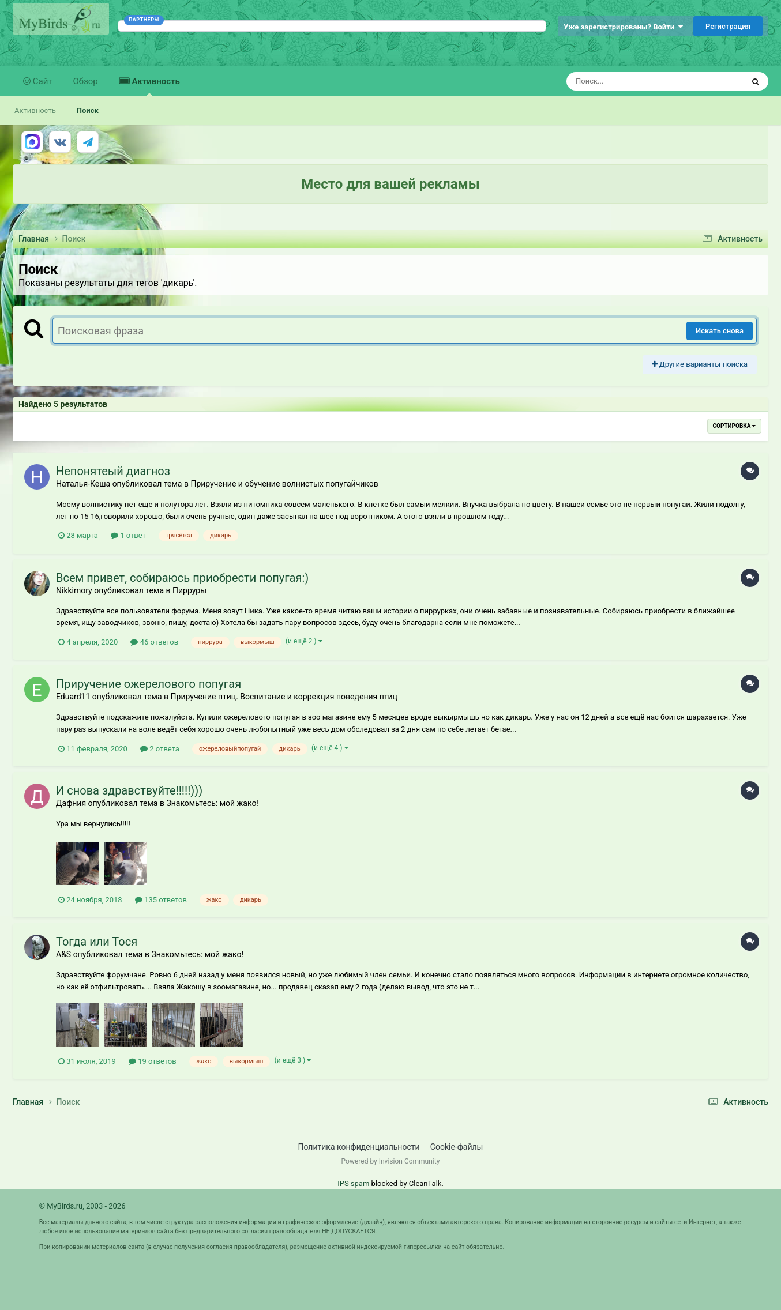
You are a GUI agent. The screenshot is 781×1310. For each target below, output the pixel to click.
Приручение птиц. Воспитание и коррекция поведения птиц (284, 696)
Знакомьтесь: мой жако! (212, 803)
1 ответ (128, 535)
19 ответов (153, 1061)
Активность (155, 86)
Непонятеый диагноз (113, 471)
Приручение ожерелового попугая (148, 684)
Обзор (85, 81)
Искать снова (720, 330)
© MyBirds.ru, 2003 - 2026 (82, 1206)
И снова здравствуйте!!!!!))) (129, 790)
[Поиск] (633, 81)
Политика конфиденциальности (359, 1146)
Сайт (41, 81)
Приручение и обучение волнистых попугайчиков (284, 483)
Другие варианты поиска (700, 364)
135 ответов (161, 899)
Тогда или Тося (96, 941)
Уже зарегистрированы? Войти (623, 26)
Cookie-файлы (456, 1146)
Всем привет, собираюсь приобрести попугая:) (182, 578)
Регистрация (727, 26)
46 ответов (154, 642)
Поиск (88, 110)
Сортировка (734, 426)
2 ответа (159, 748)
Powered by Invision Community (390, 1161)
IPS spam (353, 1183)
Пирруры (189, 590)
